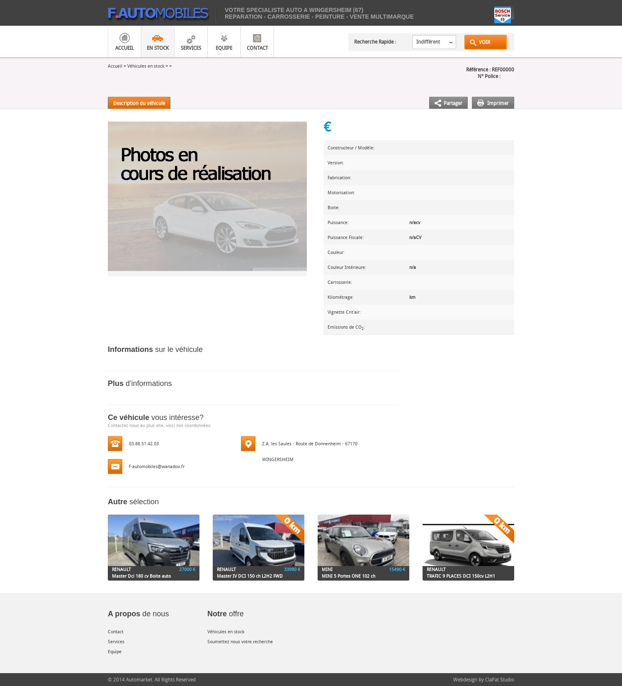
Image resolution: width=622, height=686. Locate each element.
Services (191, 47)
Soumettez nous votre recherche (240, 641)
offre (225, 614)
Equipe (224, 47)
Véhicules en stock (145, 66)
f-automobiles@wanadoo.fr (157, 466)
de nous (138, 614)
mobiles (162, 15)
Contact (257, 47)
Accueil (124, 47)
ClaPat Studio (499, 679)
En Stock (158, 47)
